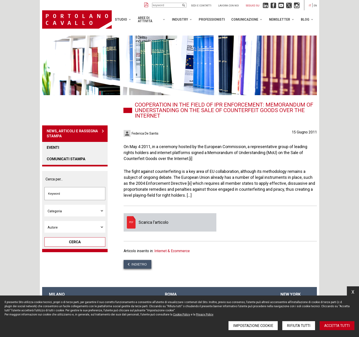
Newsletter (279, 19)
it (310, 5)
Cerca (75, 242)
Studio (121, 19)
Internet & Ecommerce (172, 251)
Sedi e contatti (201, 5)
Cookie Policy (181, 314)
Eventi (53, 147)
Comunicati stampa (66, 159)
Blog (305, 19)
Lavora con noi (228, 5)
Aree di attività (145, 19)
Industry (180, 19)
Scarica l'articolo (170, 222)
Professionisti (212, 19)
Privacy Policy (204, 314)
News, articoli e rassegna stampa (72, 133)
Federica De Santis (145, 133)
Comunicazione (244, 19)
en (315, 5)
